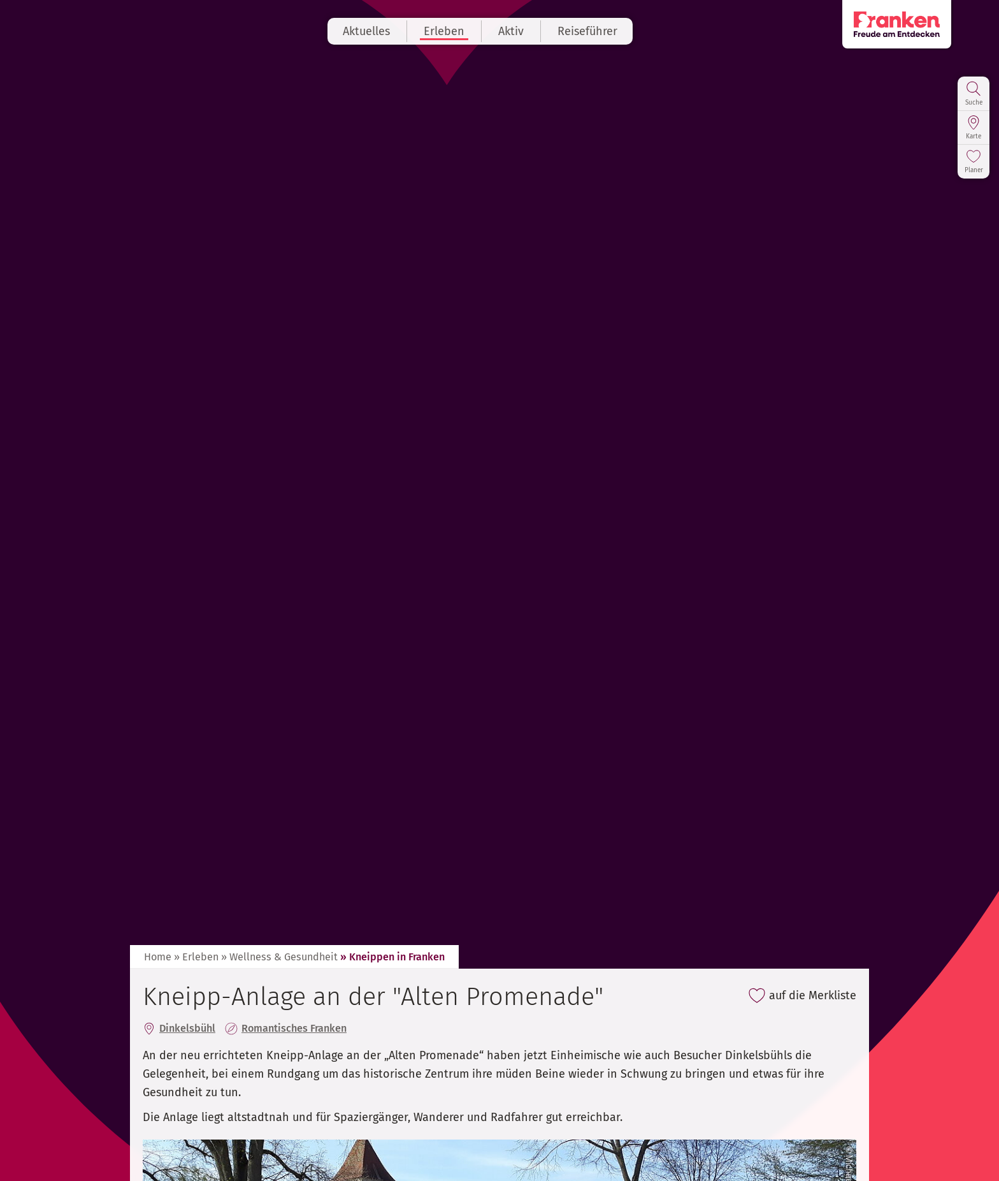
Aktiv (530, 31)
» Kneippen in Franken (392, 957)
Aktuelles (386, 31)
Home (157, 957)
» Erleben (196, 957)
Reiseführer (607, 31)
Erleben (463, 31)
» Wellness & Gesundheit (279, 957)
